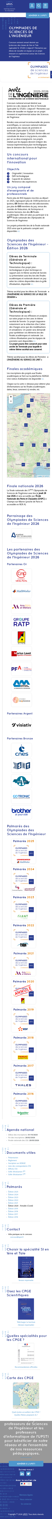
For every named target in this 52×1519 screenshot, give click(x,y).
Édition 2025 (13, 1191)
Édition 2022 (13, 1200)
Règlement (12, 1160)
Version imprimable (26, 1280)
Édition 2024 (13, 1194)
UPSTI (25, 1514)
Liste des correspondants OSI (19, 1166)
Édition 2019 (13, 1208)
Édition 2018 (13, 1211)
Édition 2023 (13, 1197)
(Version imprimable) (26, 1325)
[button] (45, 6)
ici (19, 231)
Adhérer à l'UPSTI (38, 15)
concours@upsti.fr (17, 1237)
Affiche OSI (12, 1169)
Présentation (13, 1157)
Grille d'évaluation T (16, 1174)
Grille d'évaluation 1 (16, 1171)
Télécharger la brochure (26, 1322)
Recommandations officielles (26, 1367)
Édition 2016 (13, 1217)
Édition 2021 (13, 1203)
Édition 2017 (13, 1214)
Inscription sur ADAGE (17, 1163)
